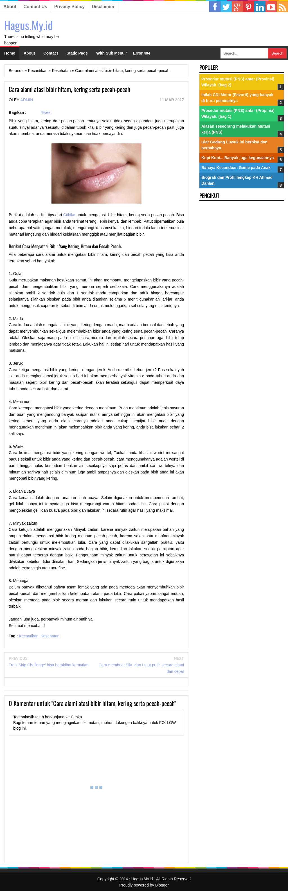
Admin (26, 100)
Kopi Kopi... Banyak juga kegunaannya (237, 157)
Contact (50, 53)
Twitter (226, 6)
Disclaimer (103, 6)
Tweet (46, 112)
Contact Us (35, 6)
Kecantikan (28, 636)
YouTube (271, 6)
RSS (282, 6)
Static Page (76, 53)
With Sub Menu (110, 53)
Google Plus (237, 6)
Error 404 (141, 53)
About (9, 6)
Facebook (214, 6)
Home (9, 53)
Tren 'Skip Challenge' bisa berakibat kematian (48, 665)
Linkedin (248, 6)
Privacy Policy (69, 6)
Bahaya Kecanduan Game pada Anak (236, 167)
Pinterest (260, 6)
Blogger (162, 885)
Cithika (69, 215)
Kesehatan (49, 636)
